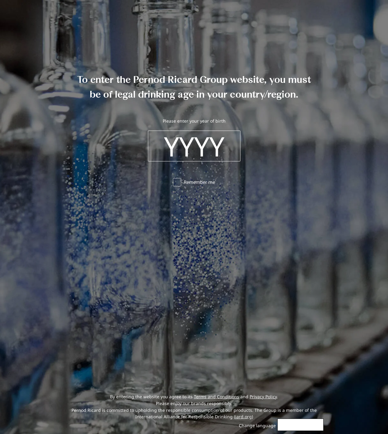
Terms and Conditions (216, 397)
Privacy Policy (263, 397)
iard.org (243, 417)
